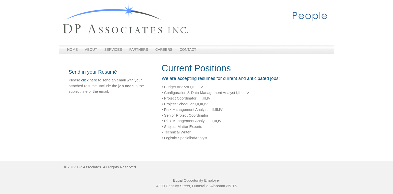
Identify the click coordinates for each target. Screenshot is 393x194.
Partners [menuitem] (138, 49)
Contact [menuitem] (187, 49)
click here (89, 80)
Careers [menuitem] (163, 49)
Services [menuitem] (113, 49)
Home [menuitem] (72, 49)
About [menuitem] (91, 49)
